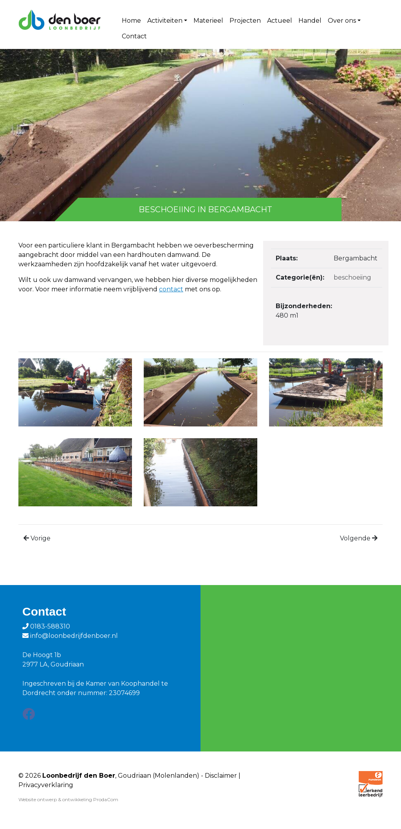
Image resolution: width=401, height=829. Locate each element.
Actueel (279, 20)
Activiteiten (164, 20)
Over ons (342, 20)
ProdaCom (105, 799)
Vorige (41, 538)
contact (171, 289)
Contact (134, 36)
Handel (310, 20)
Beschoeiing (352, 277)
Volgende (355, 538)
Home (131, 20)
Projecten (245, 20)
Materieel (208, 20)
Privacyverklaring (45, 785)
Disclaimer (221, 775)
